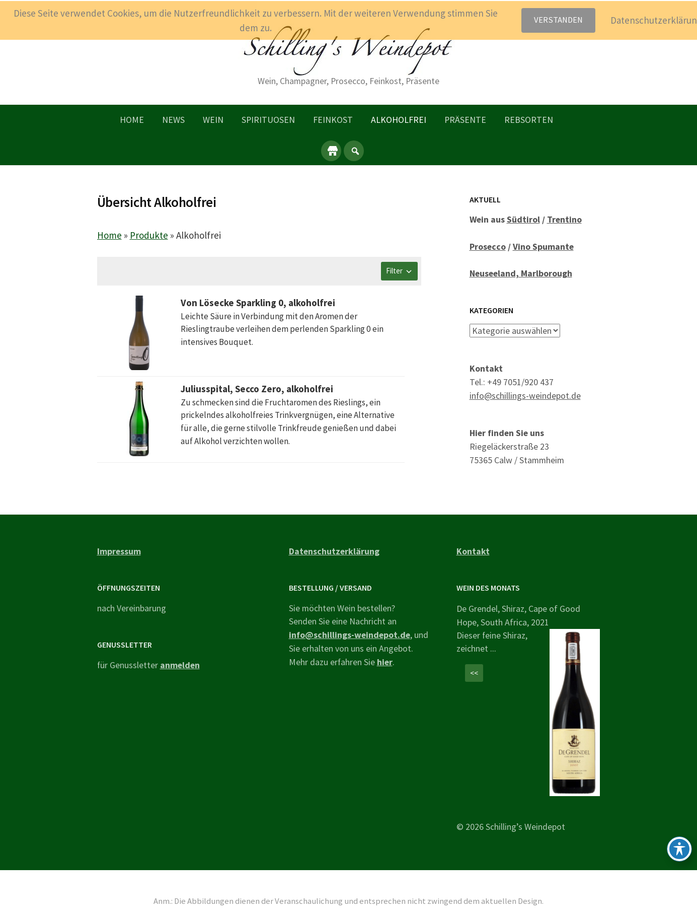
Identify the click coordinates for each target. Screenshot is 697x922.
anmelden (180, 665)
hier (385, 662)
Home (132, 119)
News (173, 119)
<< (474, 673)
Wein (213, 119)
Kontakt (473, 551)
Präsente (465, 119)
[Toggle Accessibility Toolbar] (679, 849)
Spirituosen (268, 119)
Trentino (564, 219)
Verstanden (558, 20)
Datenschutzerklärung (334, 551)
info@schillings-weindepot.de (525, 395)
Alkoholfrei (398, 119)
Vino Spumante (543, 246)
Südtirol (523, 219)
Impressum (119, 551)
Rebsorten (528, 119)
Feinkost (333, 119)
